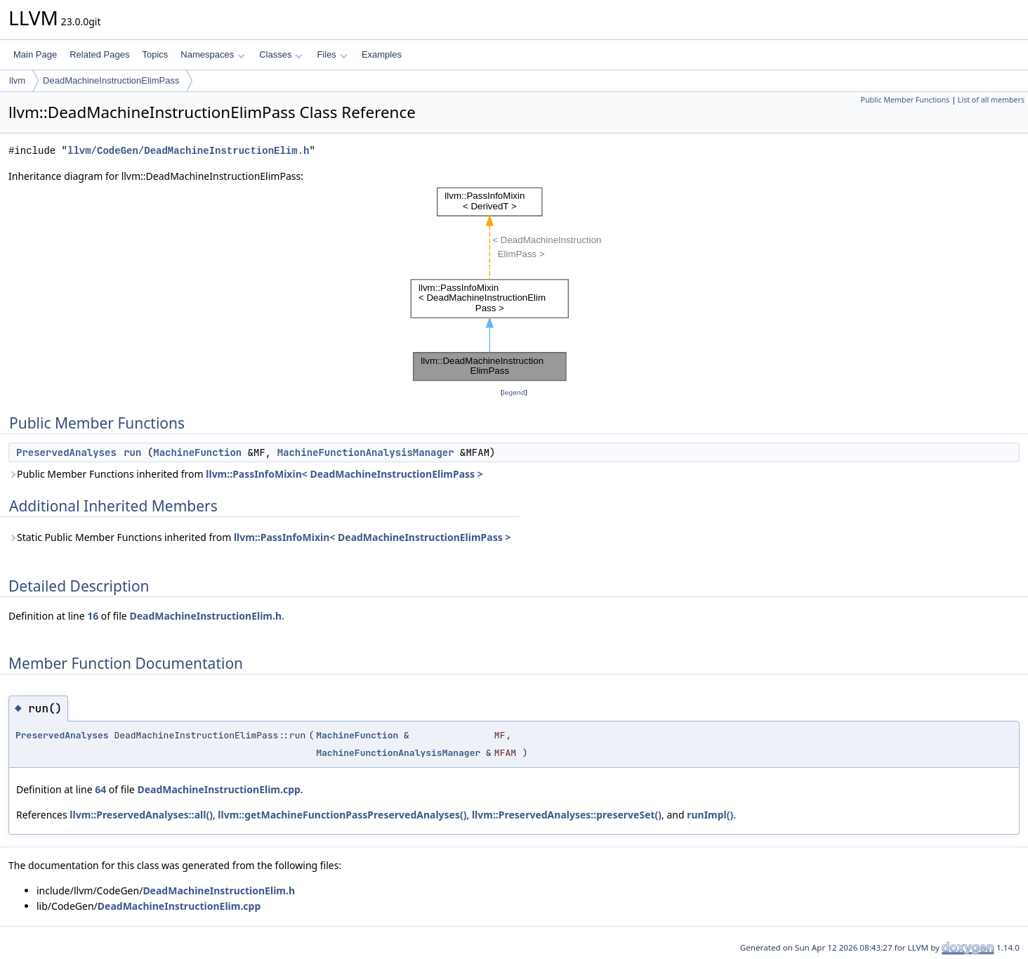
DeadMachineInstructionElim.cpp (218, 789)
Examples (382, 54)
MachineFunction (197, 452)
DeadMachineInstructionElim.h (205, 615)
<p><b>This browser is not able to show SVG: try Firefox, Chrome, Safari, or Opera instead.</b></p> (514, 284)
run (132, 452)
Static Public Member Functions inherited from (259, 537)
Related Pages (99, 54)
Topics (155, 54)
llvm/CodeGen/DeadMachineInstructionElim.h (188, 150)
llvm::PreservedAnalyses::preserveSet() (566, 814)
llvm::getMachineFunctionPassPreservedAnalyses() (342, 814)
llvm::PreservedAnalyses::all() (141, 814)
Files (332, 54)
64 (100, 789)
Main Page (35, 54)
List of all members (991, 100)
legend (514, 392)
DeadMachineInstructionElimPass (111, 80)
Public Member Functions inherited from (245, 474)
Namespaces (212, 54)
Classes (281, 54)
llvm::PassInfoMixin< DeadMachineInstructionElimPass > (344, 474)
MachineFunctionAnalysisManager (365, 452)
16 (92, 615)
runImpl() (710, 814)
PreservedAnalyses (66, 452)
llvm (17, 80)
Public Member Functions (904, 100)
